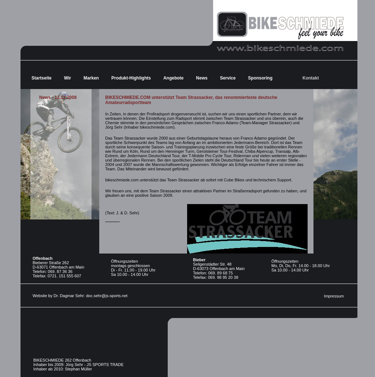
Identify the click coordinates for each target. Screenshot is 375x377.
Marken (91, 78)
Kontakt (310, 78)
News (201, 78)
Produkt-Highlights (131, 78)
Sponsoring (260, 78)
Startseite (41, 78)
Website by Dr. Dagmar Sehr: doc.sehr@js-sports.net (80, 295)
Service (228, 78)
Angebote (173, 78)
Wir (67, 78)
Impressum (334, 296)
